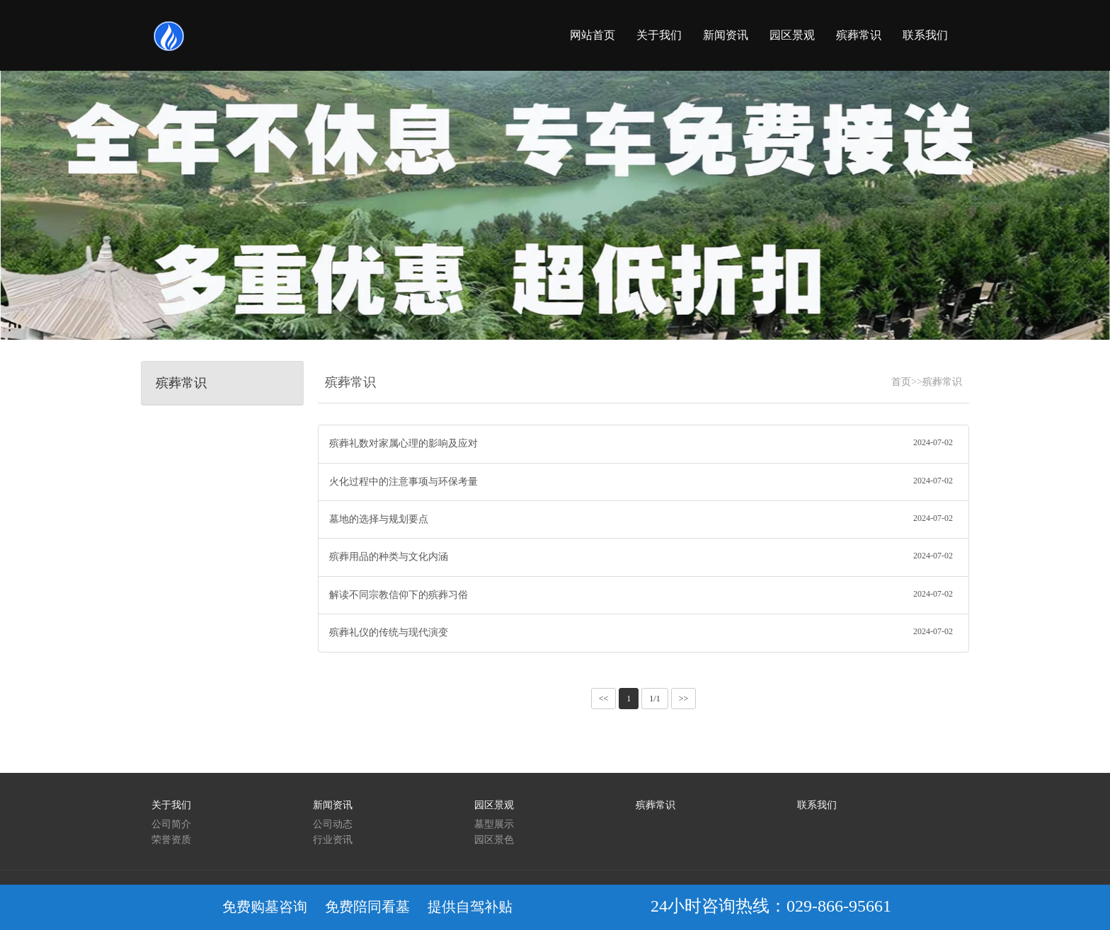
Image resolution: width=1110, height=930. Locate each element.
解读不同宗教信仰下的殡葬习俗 (643, 593)
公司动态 (333, 824)
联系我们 (817, 805)
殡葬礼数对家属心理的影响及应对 (643, 442)
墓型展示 (494, 824)
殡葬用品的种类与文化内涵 (643, 555)
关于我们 (171, 805)
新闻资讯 (333, 805)
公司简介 (171, 824)
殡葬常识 (942, 382)
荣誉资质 (171, 839)
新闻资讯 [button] (725, 35)
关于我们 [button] (659, 35)
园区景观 (494, 805)
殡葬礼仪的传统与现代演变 (643, 631)
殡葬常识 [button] (858, 35)
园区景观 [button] (792, 35)
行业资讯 (333, 839)
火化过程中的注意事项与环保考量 (643, 480)
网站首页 (592, 35)
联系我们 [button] (925, 35)
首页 (901, 382)
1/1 (654, 699)
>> (684, 699)
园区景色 (494, 839)
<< (604, 699)
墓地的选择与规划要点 (643, 518)
